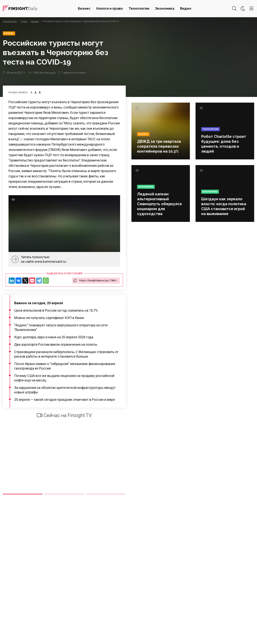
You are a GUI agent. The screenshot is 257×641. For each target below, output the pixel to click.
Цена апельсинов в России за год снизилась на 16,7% (56, 310)
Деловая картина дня (20, 8)
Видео (185, 8)
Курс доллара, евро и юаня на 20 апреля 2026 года (53, 337)
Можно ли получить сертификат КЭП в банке (49, 318)
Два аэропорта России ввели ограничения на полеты (55, 344)
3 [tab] (106, 494)
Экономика (164, 8)
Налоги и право (109, 8)
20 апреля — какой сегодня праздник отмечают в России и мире (64, 400)
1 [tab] (23, 494)
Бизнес (84, 8)
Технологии (139, 8)
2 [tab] (64, 494)
